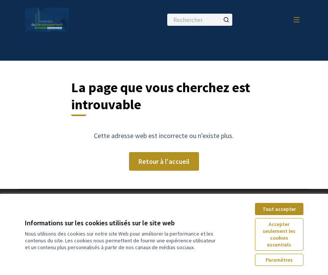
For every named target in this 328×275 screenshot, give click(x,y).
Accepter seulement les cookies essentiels (279, 234)
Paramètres (279, 259)
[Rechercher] (199, 20)
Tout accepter (279, 209)
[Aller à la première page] (75, 20)
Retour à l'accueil (164, 161)
